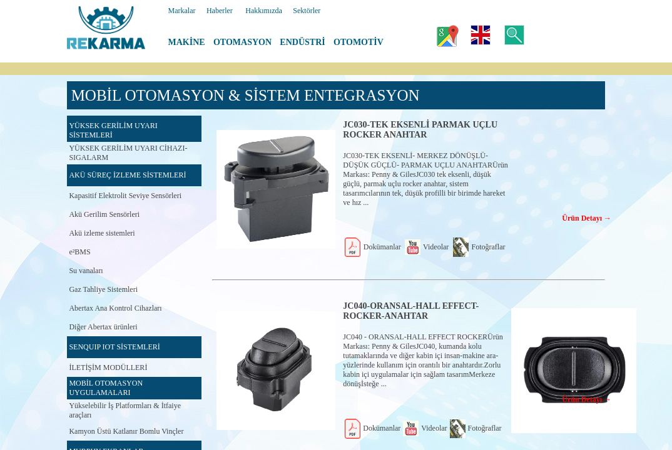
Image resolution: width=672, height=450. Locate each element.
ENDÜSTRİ (302, 42)
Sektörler (306, 10)
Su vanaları (86, 270)
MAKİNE (186, 42)
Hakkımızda (263, 10)
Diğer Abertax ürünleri (103, 326)
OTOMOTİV (358, 42)
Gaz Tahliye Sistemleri (103, 289)
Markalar (182, 10)
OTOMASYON (242, 42)
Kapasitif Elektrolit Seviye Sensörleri (125, 195)
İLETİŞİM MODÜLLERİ (108, 367)
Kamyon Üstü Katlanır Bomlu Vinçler (126, 431)
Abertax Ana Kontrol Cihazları (115, 308)
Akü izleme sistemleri (102, 233)
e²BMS (79, 252)
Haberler (219, 10)
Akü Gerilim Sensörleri (104, 214)
